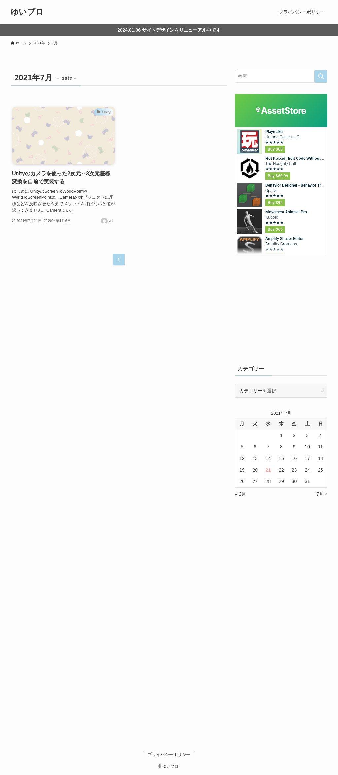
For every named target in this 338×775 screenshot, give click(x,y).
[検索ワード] (281, 76)
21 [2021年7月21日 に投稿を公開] (268, 470)
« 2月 (240, 494)
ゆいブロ (27, 12)
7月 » (322, 494)
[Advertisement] (281, 309)
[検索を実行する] (320, 76)
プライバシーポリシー (169, 754)
